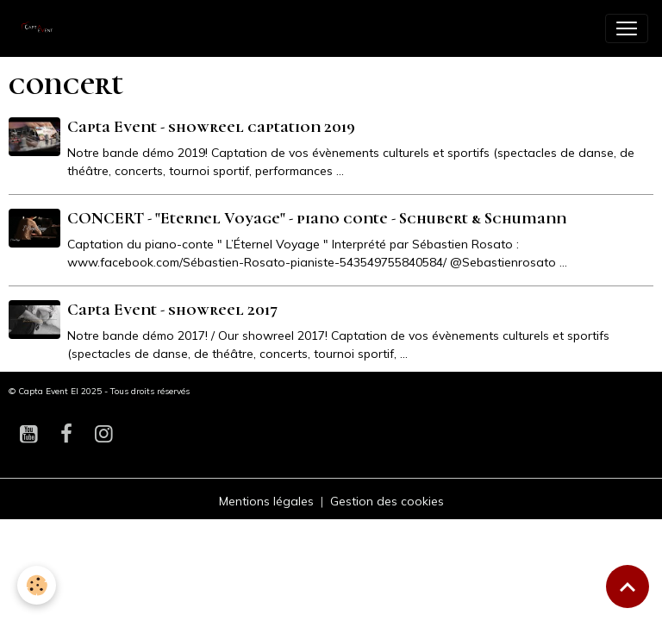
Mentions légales (266, 501)
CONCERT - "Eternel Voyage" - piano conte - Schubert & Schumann (316, 218)
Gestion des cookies (387, 501)
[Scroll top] (627, 586)
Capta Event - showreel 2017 (172, 309)
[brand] (43, 28)
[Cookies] (36, 585)
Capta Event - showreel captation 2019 (211, 126)
